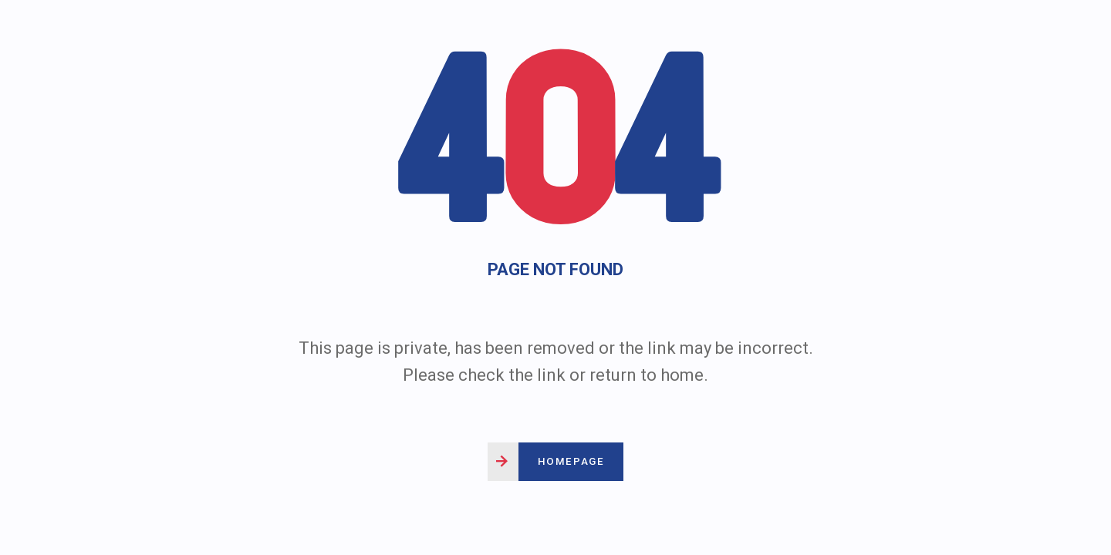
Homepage (571, 461)
